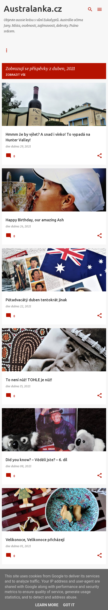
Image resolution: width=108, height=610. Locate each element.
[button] (99, 156)
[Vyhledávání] (90, 9)
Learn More (46, 605)
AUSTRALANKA (15, 50)
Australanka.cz (33, 8)
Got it (69, 605)
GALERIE (42, 50)
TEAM (63, 50)
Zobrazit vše (16, 74)
